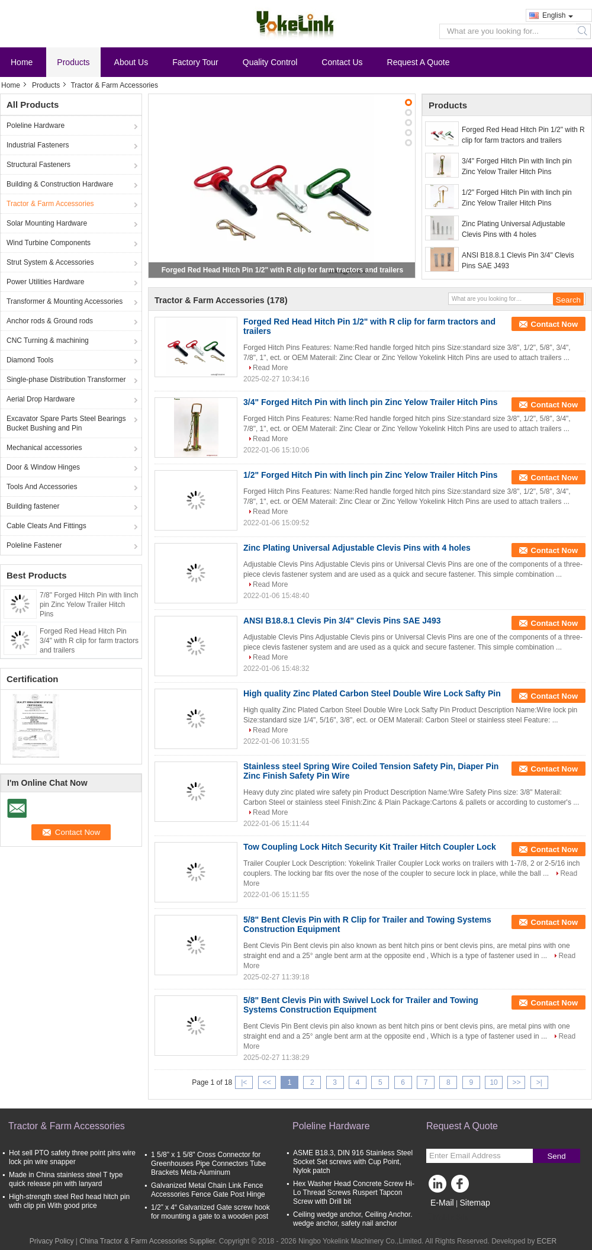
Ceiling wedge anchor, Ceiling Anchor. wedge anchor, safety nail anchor (352, 1218)
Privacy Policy (52, 1241)
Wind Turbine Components (49, 243)
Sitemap (474, 1202)
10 (493, 1082)
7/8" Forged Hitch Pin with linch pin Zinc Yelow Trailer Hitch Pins (89, 604)
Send (556, 1156)
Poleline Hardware (36, 125)
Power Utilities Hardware (45, 282)
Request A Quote (418, 62)
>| (539, 1082)
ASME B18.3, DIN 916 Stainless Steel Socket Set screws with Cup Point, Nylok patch (353, 1162)
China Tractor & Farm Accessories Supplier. (148, 1241)
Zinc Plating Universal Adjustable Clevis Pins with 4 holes (513, 229)
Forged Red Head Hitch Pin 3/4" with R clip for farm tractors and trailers (89, 640)
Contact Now (554, 324)
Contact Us (341, 62)
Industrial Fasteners (38, 145)
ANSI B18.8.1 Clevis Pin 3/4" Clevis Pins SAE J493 (518, 260)
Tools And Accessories (42, 487)
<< (267, 1082)
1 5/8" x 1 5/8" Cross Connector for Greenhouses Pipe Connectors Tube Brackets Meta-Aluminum (208, 1164)
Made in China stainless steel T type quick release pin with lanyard (66, 1179)
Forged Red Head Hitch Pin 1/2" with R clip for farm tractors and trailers (282, 270)
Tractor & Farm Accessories (50, 204)
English (557, 15)
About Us (131, 62)
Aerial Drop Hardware (41, 399)
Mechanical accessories (44, 448)
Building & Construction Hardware (60, 184)
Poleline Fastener (34, 545)
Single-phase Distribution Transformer (66, 379)
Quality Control (270, 62)
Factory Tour (195, 62)
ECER (546, 1241)
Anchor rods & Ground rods (50, 321)
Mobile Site (447, 1217)
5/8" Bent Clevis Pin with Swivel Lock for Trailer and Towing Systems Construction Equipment (360, 1004)
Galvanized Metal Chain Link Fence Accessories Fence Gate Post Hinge (208, 1189)
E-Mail (442, 1202)
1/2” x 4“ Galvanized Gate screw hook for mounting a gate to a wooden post (210, 1211)
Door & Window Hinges (43, 467)
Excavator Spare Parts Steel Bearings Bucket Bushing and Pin (66, 423)
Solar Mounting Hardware (47, 223)
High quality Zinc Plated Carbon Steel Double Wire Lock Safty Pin (372, 693)
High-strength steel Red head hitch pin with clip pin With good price (69, 1201)
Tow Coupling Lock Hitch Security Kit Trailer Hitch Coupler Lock (369, 846)
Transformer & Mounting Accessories (65, 301)
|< (244, 1082)
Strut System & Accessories (50, 262)
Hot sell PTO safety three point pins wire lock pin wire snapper (72, 1157)
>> (516, 1082)
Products (73, 62)
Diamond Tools (30, 360)
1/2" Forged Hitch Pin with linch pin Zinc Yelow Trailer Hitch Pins (517, 197)
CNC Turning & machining (48, 340)
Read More (270, 368)
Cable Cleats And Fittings (46, 526)
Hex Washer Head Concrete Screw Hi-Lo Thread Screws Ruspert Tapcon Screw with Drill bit (353, 1193)
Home (22, 62)
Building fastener (33, 506)
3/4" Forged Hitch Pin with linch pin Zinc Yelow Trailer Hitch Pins (517, 166)
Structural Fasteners (38, 164)
